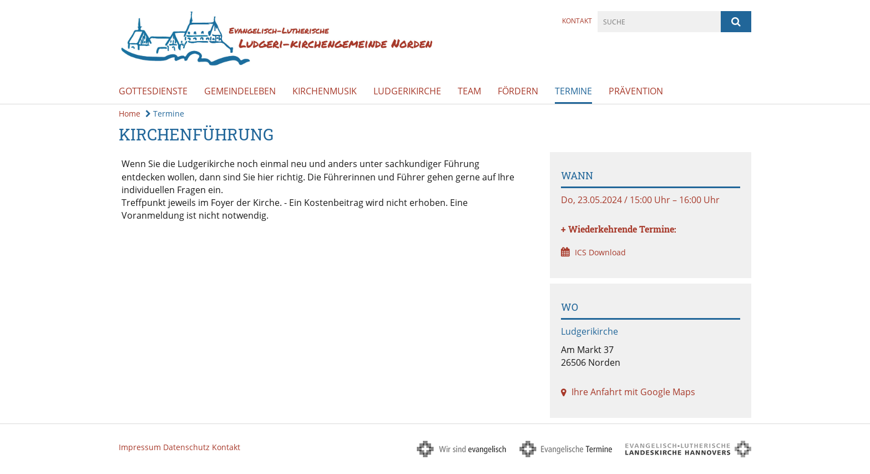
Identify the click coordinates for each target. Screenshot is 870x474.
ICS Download (600, 252)
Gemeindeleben (240, 91)
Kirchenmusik (324, 91)
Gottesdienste (153, 91)
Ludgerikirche (407, 91)
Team (469, 91)
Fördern (518, 91)
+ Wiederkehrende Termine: (618, 229)
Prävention (636, 91)
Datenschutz (186, 447)
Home (129, 113)
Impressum (140, 447)
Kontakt (577, 21)
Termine (573, 91)
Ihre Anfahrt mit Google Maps (633, 392)
